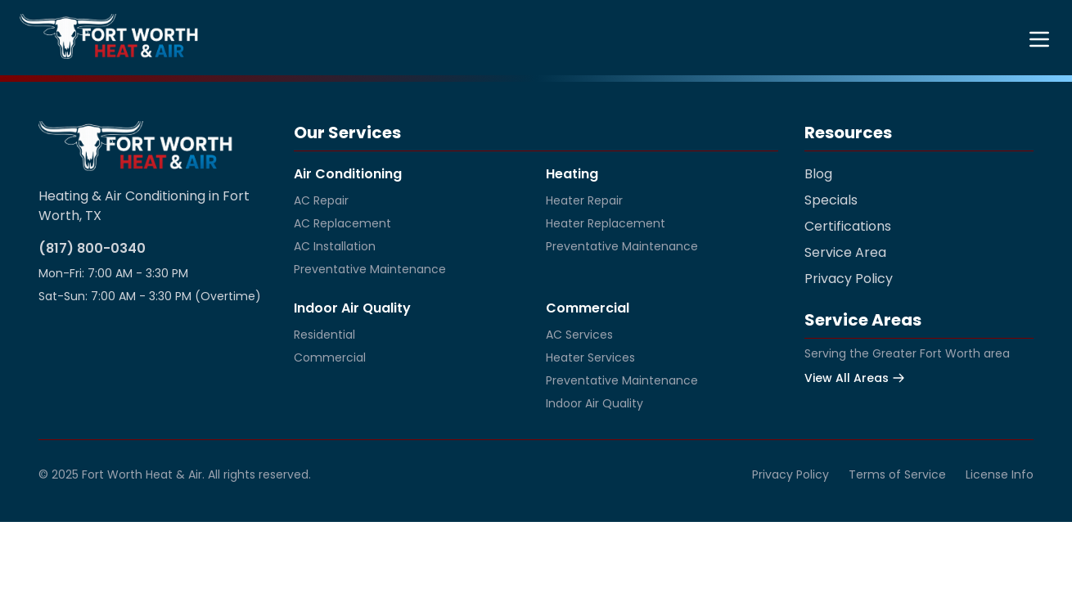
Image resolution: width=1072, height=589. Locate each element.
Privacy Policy (848, 278)
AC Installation (335, 246)
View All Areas (854, 378)
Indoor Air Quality (594, 403)
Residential (324, 334)
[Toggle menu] (1039, 39)
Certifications (847, 226)
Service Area (845, 252)
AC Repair (321, 200)
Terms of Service (897, 474)
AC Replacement (342, 223)
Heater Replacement (605, 223)
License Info (1000, 474)
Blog (818, 173)
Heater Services (590, 357)
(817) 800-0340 (92, 248)
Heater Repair (584, 200)
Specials (831, 200)
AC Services (579, 334)
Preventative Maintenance (370, 269)
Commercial (330, 357)
